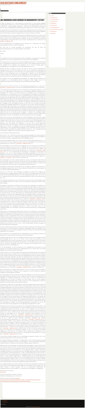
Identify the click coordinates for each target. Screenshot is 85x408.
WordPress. (38, 406)
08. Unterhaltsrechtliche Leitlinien (56, 29)
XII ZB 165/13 (3, 372)
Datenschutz (5, 402)
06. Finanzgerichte (53, 25)
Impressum (5, 400)
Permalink (18, 378)
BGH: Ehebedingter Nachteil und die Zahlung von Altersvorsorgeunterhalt (15, 381)
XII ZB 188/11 (3, 87)
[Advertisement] (22, 8)
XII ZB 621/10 (3, 157)
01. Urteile (51, 15)
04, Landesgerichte (53, 21)
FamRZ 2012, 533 (8, 41)
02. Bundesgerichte (53, 17)
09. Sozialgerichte (53, 31)
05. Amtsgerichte (52, 23)
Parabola (33, 406)
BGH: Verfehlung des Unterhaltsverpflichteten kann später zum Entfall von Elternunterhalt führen (20, 379)
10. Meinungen (52, 33)
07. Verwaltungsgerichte (54, 27)
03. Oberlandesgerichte (54, 19)
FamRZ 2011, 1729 (10, 157)
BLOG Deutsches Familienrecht (13, 2)
